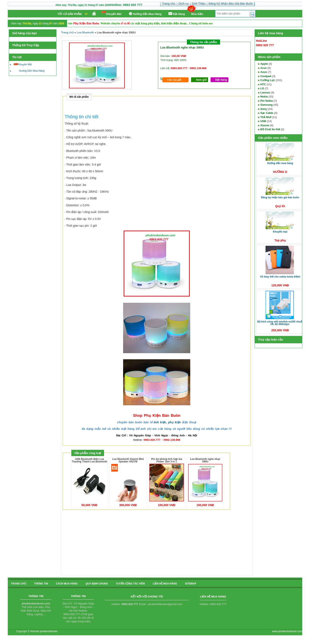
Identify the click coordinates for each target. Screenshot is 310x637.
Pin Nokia (266, 100)
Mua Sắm (197, 14)
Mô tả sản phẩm (79, 96)
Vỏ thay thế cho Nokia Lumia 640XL (280, 276)
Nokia (264, 96)
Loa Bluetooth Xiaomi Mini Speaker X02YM (128, 460)
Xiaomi (264, 125)
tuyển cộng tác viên (130, 583)
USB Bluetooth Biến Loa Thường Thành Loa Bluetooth (89, 460)
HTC (263, 84)
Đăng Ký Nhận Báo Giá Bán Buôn (280, 197)
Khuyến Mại (280, 231)
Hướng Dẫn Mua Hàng (145, 13)
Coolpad (265, 76)
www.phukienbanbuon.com (287, 631)
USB (263, 121)
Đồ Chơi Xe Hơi (270, 129)
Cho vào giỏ (174, 79)
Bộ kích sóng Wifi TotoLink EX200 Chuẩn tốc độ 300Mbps (280, 323)
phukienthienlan (49, 631)
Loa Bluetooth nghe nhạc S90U (205, 460)
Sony (263, 109)
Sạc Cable (266, 113)
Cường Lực (267, 80)
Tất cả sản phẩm (69, 14)
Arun (263, 68)
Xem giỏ (201, 79)
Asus (263, 72)
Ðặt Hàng (176, 13)
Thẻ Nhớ (265, 117)
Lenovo (265, 92)
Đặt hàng (221, 79)
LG (262, 88)
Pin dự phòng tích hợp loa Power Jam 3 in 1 (166, 460)
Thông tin (41, 583)
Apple (264, 63)
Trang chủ (67, 32)
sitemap (190, 583)
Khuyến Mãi (111, 13)
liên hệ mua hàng (165, 583)
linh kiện (160, 422)
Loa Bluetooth (85, 32)
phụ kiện (174, 422)
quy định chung (97, 583)
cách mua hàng (67, 583)
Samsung (266, 104)
